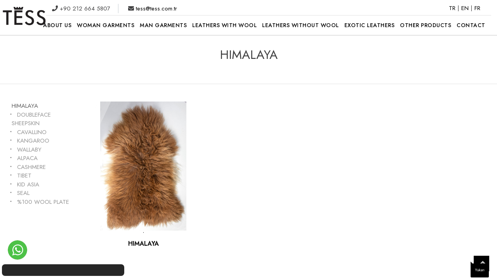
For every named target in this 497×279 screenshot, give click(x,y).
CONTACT (471, 25)
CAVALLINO (32, 132)
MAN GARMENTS (163, 25)
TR (453, 8)
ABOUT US (57, 25)
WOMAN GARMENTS (105, 25)
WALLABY (29, 149)
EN (466, 8)
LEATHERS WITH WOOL (224, 25)
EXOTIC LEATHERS (369, 25)
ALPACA (27, 158)
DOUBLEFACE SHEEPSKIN (31, 119)
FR (477, 8)
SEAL (23, 193)
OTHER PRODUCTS (425, 25)
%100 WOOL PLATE (43, 202)
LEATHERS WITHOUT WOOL (300, 25)
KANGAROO (33, 140)
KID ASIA (28, 184)
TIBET (24, 175)
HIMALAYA (25, 106)
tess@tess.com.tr (155, 8)
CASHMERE (31, 167)
